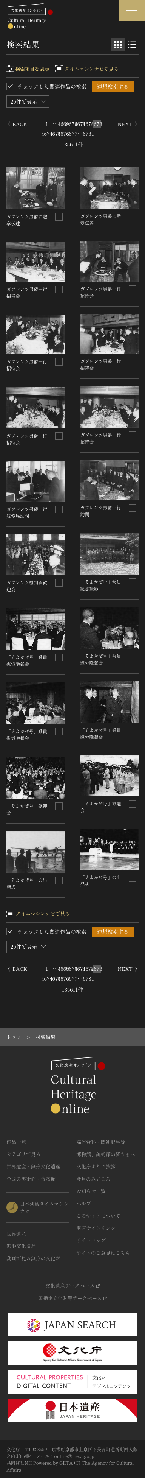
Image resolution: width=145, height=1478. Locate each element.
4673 (97, 124)
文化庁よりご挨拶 (96, 1166)
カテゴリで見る (23, 1154)
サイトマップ (91, 1240)
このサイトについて (98, 1215)
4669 (63, 124)
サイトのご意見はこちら (103, 1252)
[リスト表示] (132, 44)
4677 (72, 133)
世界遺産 (16, 1233)
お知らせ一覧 (91, 1191)
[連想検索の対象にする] (59, 217)
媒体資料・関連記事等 (100, 1141)
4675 (55, 133)
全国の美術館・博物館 (31, 1178)
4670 (72, 124)
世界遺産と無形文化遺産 (33, 1166)
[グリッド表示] (118, 44)
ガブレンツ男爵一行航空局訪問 (26, 512)
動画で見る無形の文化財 (33, 1258)
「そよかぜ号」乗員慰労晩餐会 (26, 660)
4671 (80, 124)
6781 (88, 133)
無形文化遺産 (21, 1245)
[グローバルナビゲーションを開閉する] (132, 10)
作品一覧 (16, 1141)
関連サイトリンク (96, 1228)
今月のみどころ (93, 1178)
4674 (47, 133)
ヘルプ (83, 1203)
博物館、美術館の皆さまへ (105, 1154)
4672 (88, 124)
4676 (63, 133)
